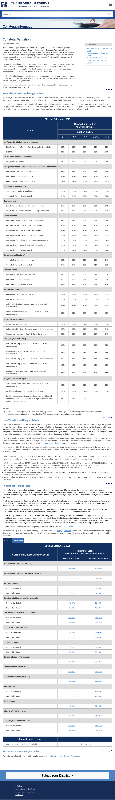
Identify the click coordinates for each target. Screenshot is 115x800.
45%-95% (71, 671)
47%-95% (98, 730)
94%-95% (98, 716)
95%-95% (71, 725)
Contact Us (19, 795)
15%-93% (98, 696)
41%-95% (98, 608)
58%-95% (71, 622)
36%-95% (98, 662)
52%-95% (71, 578)
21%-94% (98, 647)
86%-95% (71, 617)
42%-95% (98, 671)
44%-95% (98, 725)
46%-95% (71, 608)
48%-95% (71, 730)
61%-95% (98, 603)
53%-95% (71, 681)
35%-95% (98, 637)
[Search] (57, 14)
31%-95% (71, 647)
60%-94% (98, 568)
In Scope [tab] (7, 541)
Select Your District (56, 775)
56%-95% (98, 632)
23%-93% (71, 652)
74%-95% (71, 593)
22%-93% (98, 652)
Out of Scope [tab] (18, 541)
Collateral (19, 786)
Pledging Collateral (64, 530)
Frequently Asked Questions (25, 789)
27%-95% (71, 691)
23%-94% (98, 691)
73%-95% (71, 662)
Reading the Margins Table (97, 58)
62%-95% (71, 632)
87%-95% (98, 588)
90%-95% (71, 588)
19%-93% (71, 696)
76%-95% (71, 603)
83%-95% (98, 617)
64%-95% (71, 568)
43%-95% (71, 637)
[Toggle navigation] (110, 4)
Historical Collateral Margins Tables (62, 756)
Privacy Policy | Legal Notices (25, 792)
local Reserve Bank (35, 85)
